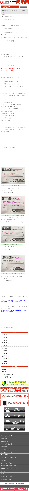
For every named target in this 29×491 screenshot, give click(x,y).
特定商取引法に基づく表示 (8, 465)
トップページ (5, 433)
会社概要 (3, 460)
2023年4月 (4, 343)
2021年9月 (4, 348)
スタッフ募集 (5, 454)
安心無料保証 (5, 441)
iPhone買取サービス (6, 452)
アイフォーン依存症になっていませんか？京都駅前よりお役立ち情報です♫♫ (13, 301)
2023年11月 (4, 340)
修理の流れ (4, 438)
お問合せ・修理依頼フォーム (9, 468)
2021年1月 (4, 358)
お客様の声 (4, 369)
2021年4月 (4, 356)
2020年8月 (4, 361)
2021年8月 (4, 350)
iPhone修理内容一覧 (6, 436)
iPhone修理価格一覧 (6, 444)
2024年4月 (4, 337)
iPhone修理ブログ (6, 377)
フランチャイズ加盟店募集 (8, 457)
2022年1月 (4, 345)
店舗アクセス (5, 446)
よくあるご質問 (5, 449)
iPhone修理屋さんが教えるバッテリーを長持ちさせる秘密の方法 (13, 311)
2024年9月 (4, 335)
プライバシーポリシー (7, 463)
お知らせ (3, 371)
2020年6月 (4, 364)
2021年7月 (4, 353)
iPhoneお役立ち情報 (7, 374)
